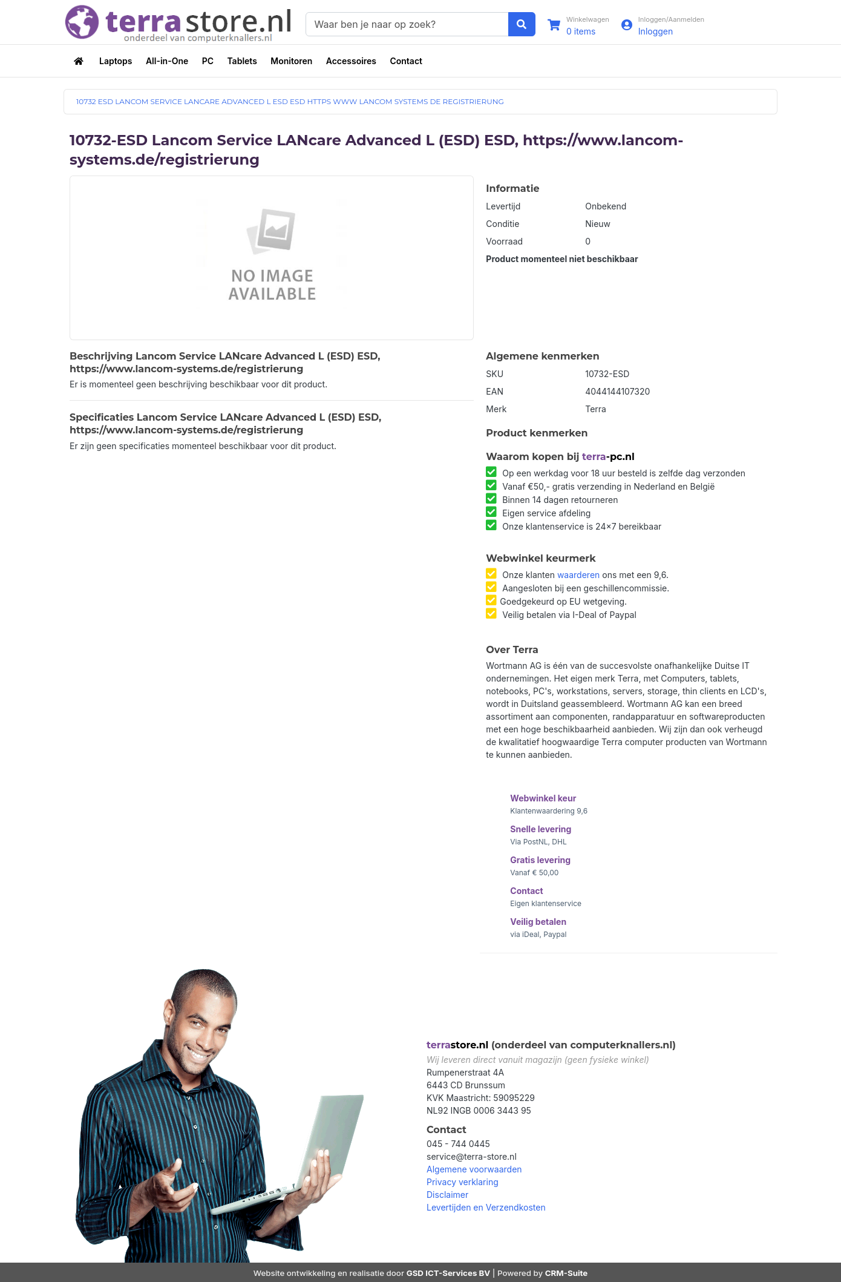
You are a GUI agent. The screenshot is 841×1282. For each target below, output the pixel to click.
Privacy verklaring (463, 1182)
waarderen (578, 575)
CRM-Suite (566, 1273)
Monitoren (291, 61)
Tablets (242, 61)
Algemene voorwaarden (474, 1170)
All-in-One (167, 61)
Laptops (115, 61)
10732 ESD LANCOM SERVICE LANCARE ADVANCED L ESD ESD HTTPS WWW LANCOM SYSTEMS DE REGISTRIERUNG (290, 102)
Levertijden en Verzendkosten (486, 1208)
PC (208, 61)
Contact (406, 61)
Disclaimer (447, 1195)
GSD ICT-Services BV (449, 1273)
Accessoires (351, 61)
